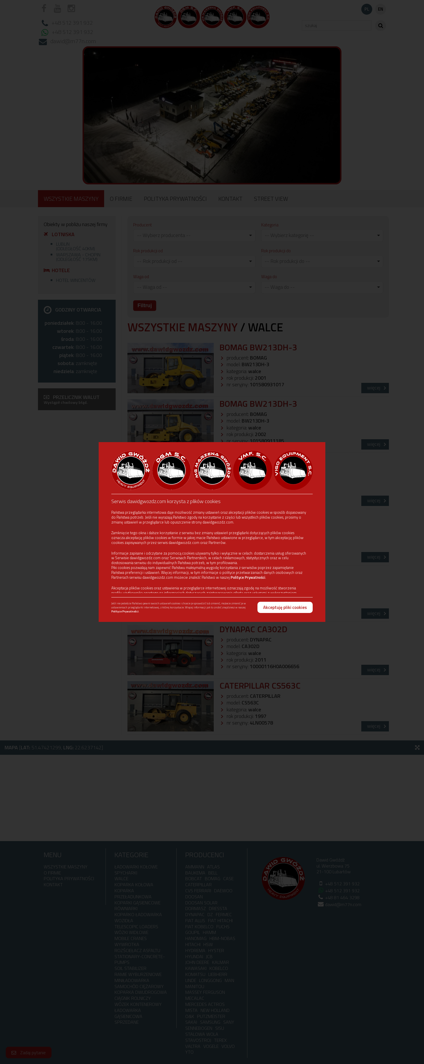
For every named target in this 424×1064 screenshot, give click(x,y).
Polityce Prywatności (248, 577)
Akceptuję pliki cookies (285, 607)
